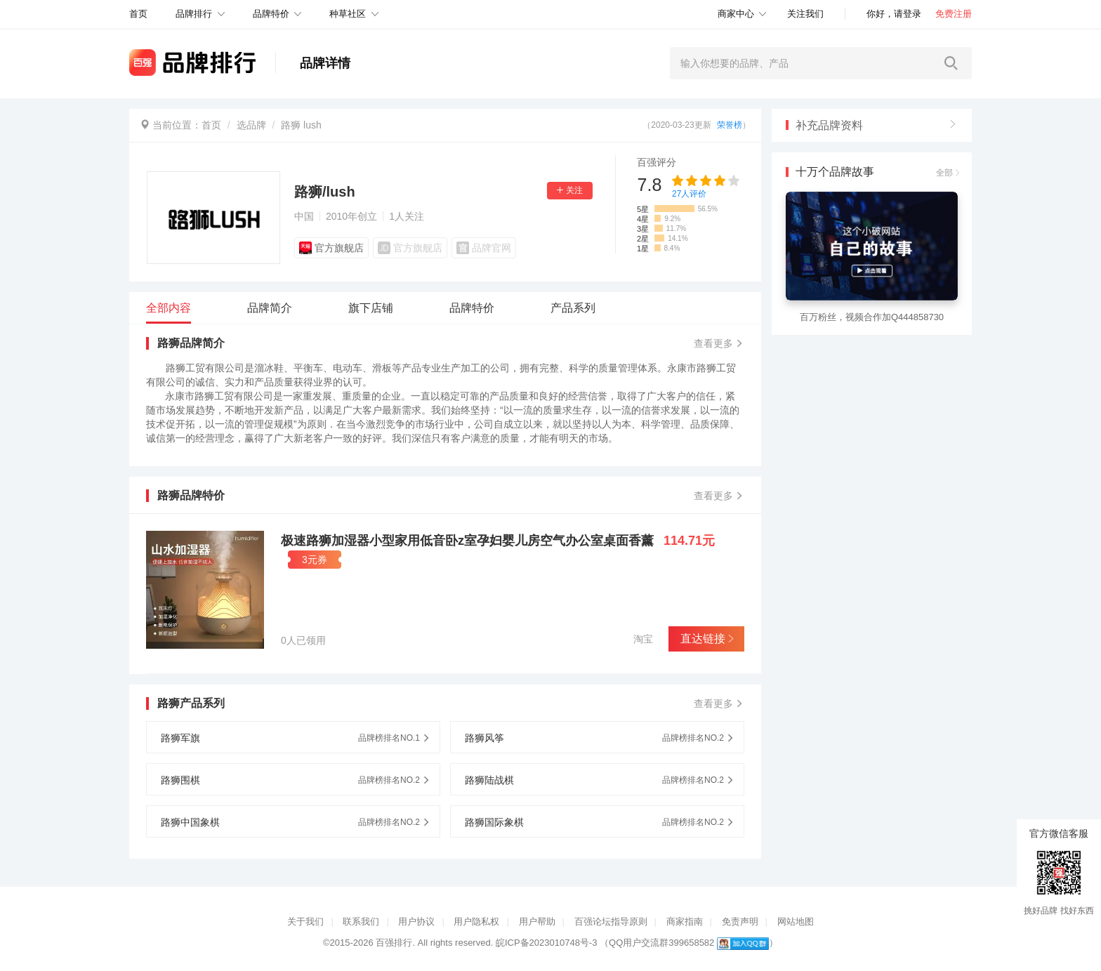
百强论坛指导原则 (610, 921)
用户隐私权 (476, 921)
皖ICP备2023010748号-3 (547, 942)
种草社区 (347, 13)
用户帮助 (537, 921)
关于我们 (305, 921)
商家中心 (736, 13)
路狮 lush (301, 125)
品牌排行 (194, 13)
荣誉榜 (729, 125)
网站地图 (795, 921)
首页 (211, 125)
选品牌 (251, 125)
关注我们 (805, 13)
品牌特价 (271, 13)
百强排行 (394, 942)
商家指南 (684, 921)
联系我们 (361, 921)
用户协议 (416, 921)
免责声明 (740, 921)
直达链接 (706, 639)
